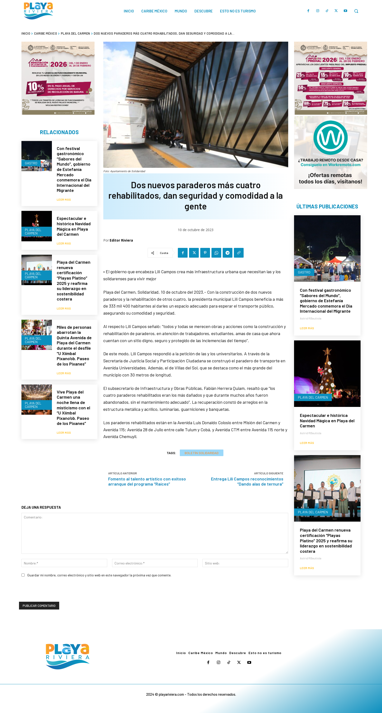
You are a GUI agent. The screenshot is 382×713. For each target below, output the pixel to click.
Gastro (31, 163)
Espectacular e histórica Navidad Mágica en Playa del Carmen (74, 226)
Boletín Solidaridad (202, 453)
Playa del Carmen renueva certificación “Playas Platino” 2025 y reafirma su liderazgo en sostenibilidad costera (73, 280)
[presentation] (56, 592)
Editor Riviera (121, 240)
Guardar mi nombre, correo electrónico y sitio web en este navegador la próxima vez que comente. (99, 575)
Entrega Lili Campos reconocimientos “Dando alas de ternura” (247, 481)
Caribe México (45, 33)
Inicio (25, 33)
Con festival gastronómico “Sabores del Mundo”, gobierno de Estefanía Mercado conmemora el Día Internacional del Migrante (74, 169)
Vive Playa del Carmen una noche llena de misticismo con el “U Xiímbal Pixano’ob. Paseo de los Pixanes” (73, 407)
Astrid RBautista (310, 318)
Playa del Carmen (75, 33)
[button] (356, 11)
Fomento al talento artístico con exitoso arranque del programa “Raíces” (147, 481)
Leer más (64, 199)
